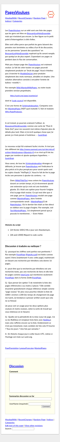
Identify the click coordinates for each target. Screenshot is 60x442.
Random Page (39, 18)
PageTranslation (12, 348)
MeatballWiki (11, 18)
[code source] (17, 100)
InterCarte (25, 274)
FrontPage (20, 254)
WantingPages (14, 108)
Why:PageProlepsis (13, 111)
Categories (17, 21)
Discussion (16, 366)
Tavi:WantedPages (18, 210)
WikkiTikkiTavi (21, 180)
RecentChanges (25, 18)
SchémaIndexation (30, 105)
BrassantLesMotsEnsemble (38, 33)
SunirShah (42, 135)
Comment (13, 371)
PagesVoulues (17, 12)
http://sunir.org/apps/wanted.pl (24, 95)
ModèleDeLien (26, 73)
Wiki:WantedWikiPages (26, 87)
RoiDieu (46, 320)
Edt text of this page (14, 429)
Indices (8, 21)
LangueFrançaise (26, 348)
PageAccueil (31, 254)
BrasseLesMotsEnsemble (16, 126)
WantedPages (40, 348)
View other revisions (34, 429)
